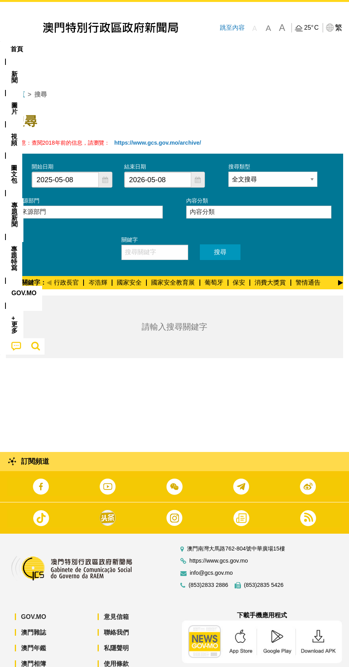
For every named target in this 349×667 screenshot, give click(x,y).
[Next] (340, 257)
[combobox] (65, 155)
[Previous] (49, 257)
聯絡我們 (116, 608)
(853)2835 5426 (264, 561)
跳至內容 (231, 27)
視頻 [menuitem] (100, 49)
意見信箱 (116, 593)
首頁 (18, 70)
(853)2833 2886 (208, 561)
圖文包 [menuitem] (132, 49)
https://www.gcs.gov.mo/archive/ (157, 119)
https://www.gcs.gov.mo (218, 537)
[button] (105, 155)
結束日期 (135, 143)
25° (311, 28)
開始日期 (42, 143)
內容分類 (197, 177)
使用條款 (116, 640)
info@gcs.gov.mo (211, 549)
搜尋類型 (239, 143)
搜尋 (220, 228)
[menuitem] (43, 49)
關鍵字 (129, 216)
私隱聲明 (116, 624)
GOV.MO (33, 593)
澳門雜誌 (33, 608)
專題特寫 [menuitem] (208, 49)
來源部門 (28, 177)
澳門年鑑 (33, 624)
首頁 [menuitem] (17, 49)
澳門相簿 (33, 640)
